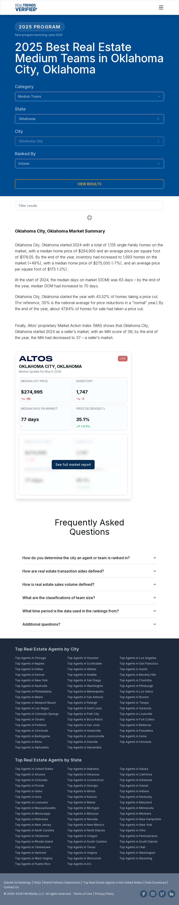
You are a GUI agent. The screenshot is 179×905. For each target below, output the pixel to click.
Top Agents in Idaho (28, 791)
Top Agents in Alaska (133, 769)
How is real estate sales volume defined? (89, 584)
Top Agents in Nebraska (31, 819)
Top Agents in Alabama (83, 769)
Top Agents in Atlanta (81, 669)
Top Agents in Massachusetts (35, 808)
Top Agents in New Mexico (85, 824)
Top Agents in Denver (30, 674)
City (19, 131)
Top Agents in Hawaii (133, 785)
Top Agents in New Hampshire (140, 819)
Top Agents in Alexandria (84, 747)
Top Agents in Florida (29, 785)
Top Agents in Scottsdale (84, 663)
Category (24, 86)
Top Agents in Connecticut (85, 780)
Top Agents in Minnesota (136, 808)
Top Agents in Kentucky (135, 797)
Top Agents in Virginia (82, 852)
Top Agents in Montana (135, 813)
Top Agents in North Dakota (86, 830)
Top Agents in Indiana (134, 791)
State (20, 108)
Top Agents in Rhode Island (34, 841)
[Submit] (89, 184)
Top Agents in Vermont (30, 852)
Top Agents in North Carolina (34, 830)
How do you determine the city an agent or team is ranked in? (89, 557)
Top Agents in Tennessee (33, 847)
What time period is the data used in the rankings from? (89, 611)
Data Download (155, 882)
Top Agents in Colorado (31, 780)
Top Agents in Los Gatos (136, 691)
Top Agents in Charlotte (135, 680)
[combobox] (89, 96)
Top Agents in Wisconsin (84, 858)
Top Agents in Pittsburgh (136, 686)
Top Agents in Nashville (31, 686)
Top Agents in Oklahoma (32, 836)
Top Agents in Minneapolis (85, 691)
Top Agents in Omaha (30, 719)
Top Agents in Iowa (28, 797)
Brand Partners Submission (62, 882)
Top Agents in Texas (81, 847)
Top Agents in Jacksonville (85, 736)
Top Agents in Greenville (84, 730)
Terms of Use (82, 893)
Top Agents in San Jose (83, 725)
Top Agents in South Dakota (138, 841)
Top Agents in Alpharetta (32, 747)
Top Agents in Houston (83, 658)
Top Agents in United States (34, 769)
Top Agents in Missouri (83, 813)
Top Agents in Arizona (30, 774)
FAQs (37, 882)
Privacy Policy (104, 893)
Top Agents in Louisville (135, 714)
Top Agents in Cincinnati (31, 730)
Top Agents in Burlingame (32, 736)
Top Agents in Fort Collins (137, 719)
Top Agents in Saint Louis (84, 708)
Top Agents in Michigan (83, 808)
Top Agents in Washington (85, 686)
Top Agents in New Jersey (33, 824)
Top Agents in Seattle (82, 674)
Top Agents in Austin (133, 669)
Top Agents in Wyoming (135, 858)
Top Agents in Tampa (134, 702)
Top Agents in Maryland (135, 802)
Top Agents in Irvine (133, 736)
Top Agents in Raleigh (82, 702)
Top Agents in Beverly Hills (137, 674)
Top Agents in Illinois (81, 791)
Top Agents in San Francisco (138, 663)
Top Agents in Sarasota (135, 708)
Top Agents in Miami (29, 697)
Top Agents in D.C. (79, 864)
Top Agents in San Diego (84, 680)
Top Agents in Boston (134, 697)
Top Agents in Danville (82, 742)
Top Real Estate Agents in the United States (113, 882)
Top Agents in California (135, 774)
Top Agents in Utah (132, 847)
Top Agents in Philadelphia (33, 691)
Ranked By (25, 153)
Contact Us (11, 887)
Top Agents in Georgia (82, 785)
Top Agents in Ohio (132, 830)
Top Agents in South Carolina (87, 841)
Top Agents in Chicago (30, 658)
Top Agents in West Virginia (33, 858)
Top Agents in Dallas (29, 669)
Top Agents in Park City (83, 714)
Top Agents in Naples (30, 663)
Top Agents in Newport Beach (35, 702)
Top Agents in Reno (28, 742)
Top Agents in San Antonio (85, 697)
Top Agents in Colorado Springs (37, 714)
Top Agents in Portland (30, 725)
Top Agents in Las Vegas (32, 708)
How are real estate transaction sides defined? (89, 571)
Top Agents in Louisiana (31, 802)
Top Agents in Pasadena (136, 730)
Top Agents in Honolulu (135, 742)
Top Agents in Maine (81, 802)
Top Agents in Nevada (82, 819)
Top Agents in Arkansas (83, 774)
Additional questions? (89, 624)
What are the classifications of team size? (89, 597)
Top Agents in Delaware (135, 780)
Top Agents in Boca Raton (85, 719)
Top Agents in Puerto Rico (33, 864)
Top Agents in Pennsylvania (138, 836)
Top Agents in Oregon (82, 836)
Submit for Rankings (17, 882)
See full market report (73, 464)
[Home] (26, 7)
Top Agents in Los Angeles (137, 658)
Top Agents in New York (31, 680)
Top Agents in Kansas (82, 797)
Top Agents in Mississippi (32, 813)
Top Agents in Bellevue (135, 725)
